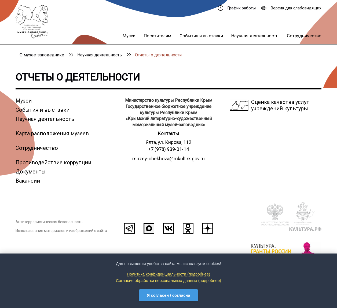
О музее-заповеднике (42, 54)
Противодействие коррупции (53, 162)
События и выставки (201, 35)
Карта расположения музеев (52, 133)
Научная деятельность (255, 35)
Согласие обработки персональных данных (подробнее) (168, 280)
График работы (237, 8)
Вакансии (28, 180)
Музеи (129, 35)
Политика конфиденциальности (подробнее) (168, 274)
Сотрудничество (304, 35)
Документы (31, 171)
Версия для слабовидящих (291, 8)
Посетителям (157, 35)
